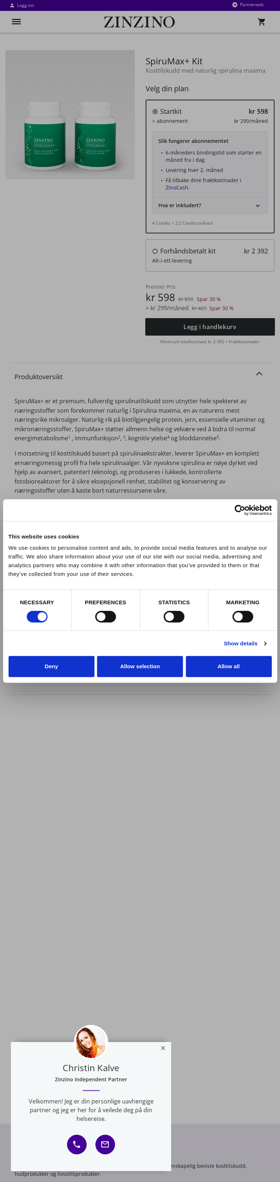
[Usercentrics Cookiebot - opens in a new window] (240, 510)
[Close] (163, 1048)
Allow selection (140, 666)
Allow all (229, 666)
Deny (51, 666)
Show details (241, 643)
